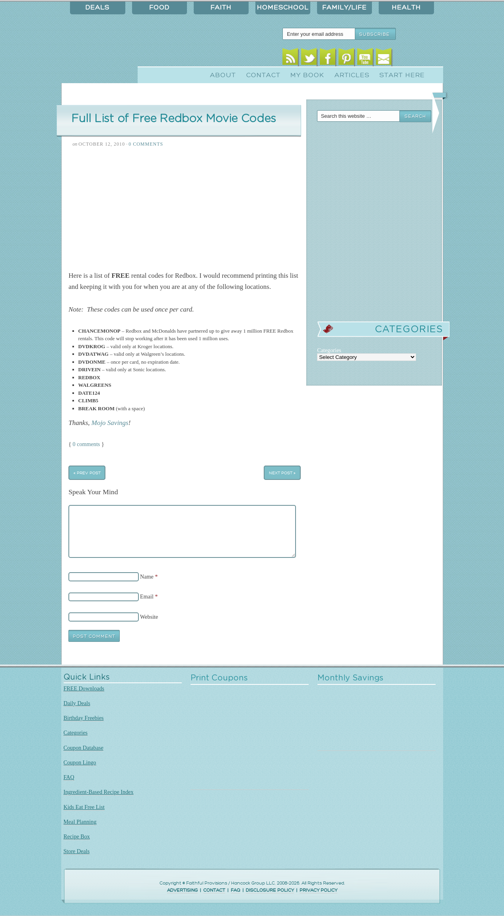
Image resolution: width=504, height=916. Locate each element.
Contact (263, 75)
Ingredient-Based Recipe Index (99, 792)
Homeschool (283, 7)
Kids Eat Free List (84, 807)
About (223, 75)
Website (149, 617)
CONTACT (214, 890)
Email (383, 59)
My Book (307, 75)
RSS (290, 59)
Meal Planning (80, 822)
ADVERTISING (182, 890)
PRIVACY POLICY (318, 890)
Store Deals (77, 851)
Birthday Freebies (84, 718)
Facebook (327, 59)
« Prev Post (87, 472)
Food (159, 7)
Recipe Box (77, 836)
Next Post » (282, 472)
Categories (76, 732)
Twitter (309, 59)
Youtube (365, 59)
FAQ (69, 777)
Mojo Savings (109, 423)
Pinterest (346, 59)
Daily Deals (77, 703)
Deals (97, 7)
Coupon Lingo (80, 762)
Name (147, 576)
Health (406, 7)
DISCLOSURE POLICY (270, 890)
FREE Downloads (84, 688)
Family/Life (344, 7)
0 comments (86, 444)
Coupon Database (83, 747)
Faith (221, 7)
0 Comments (145, 144)
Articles (352, 75)
